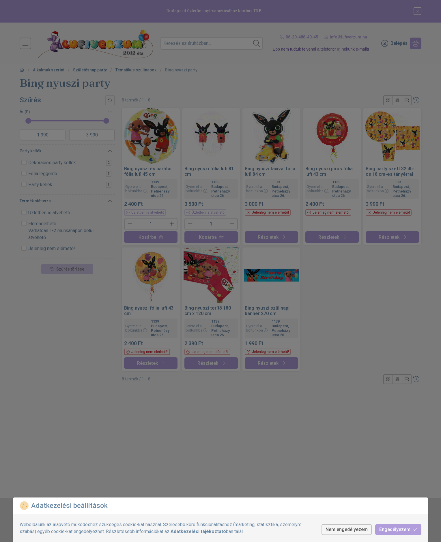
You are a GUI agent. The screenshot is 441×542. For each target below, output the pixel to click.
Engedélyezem (398, 529)
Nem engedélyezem (347, 529)
